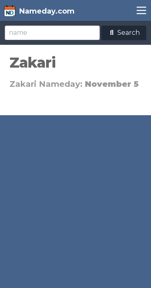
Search (124, 32)
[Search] (52, 33)
